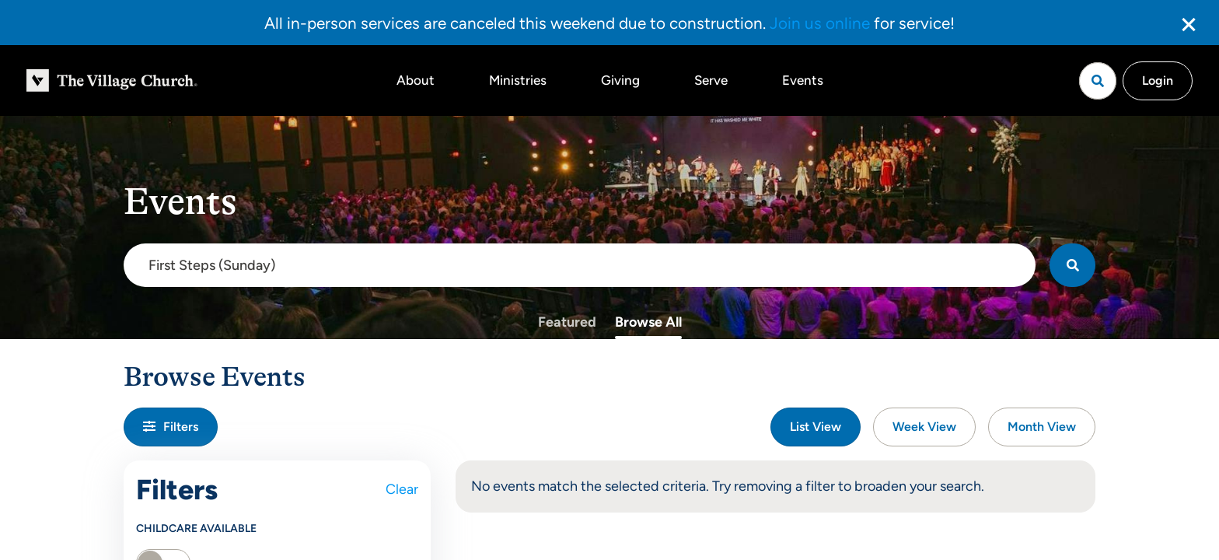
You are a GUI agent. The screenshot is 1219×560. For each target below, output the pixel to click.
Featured (567, 322)
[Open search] (1097, 81)
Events (802, 80)
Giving (620, 80)
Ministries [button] (518, 80)
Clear (402, 489)
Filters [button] (170, 426)
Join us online (820, 23)
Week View (924, 426)
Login (1157, 80)
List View (815, 426)
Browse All (648, 322)
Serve (711, 80)
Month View (1042, 426)
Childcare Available (196, 528)
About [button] (415, 80)
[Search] (1072, 265)
